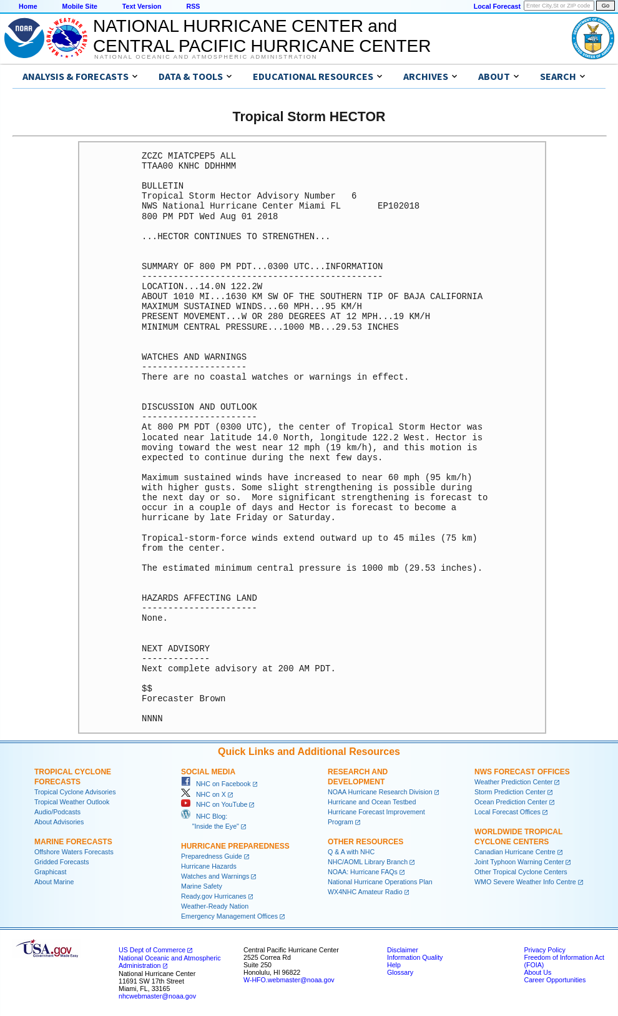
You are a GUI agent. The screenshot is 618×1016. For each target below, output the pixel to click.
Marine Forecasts (73, 841)
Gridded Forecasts (61, 862)
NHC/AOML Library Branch (368, 862)
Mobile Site (79, 6)
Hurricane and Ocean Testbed (372, 802)
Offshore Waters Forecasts (74, 852)
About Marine (54, 881)
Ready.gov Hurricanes (214, 896)
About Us (537, 972)
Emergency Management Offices (229, 916)
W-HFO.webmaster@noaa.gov (289, 980)
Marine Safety (201, 886)
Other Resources (365, 841)
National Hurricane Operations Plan (380, 881)
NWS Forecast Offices (522, 771)
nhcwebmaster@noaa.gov (157, 996)
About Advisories (59, 822)
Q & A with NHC (351, 852)
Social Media (208, 771)
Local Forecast (497, 6)
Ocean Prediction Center (510, 802)
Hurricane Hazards (209, 866)
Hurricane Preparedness (235, 846)
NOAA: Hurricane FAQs (363, 871)
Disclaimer (402, 950)
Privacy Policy (544, 950)
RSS (193, 6)
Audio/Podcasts (57, 812)
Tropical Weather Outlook (71, 802)
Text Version (142, 6)
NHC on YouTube (214, 804)
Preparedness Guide (211, 856)
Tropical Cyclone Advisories (75, 792)
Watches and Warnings (215, 876)
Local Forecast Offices (507, 812)
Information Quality (415, 957)
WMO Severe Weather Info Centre (525, 881)
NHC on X (203, 794)
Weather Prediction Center (513, 782)
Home (28, 6)
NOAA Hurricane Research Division (380, 792)
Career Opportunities (555, 980)
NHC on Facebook (216, 783)
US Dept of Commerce (152, 950)
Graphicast (50, 871)
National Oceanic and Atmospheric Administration (205, 57)
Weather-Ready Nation (214, 906)
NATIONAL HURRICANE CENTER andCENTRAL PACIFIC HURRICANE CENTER (262, 36)
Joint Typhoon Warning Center (519, 862)
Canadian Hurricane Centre (515, 852)
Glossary (400, 972)
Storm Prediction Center (510, 792)
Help (394, 965)
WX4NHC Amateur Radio (365, 891)
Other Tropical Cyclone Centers (520, 871)
